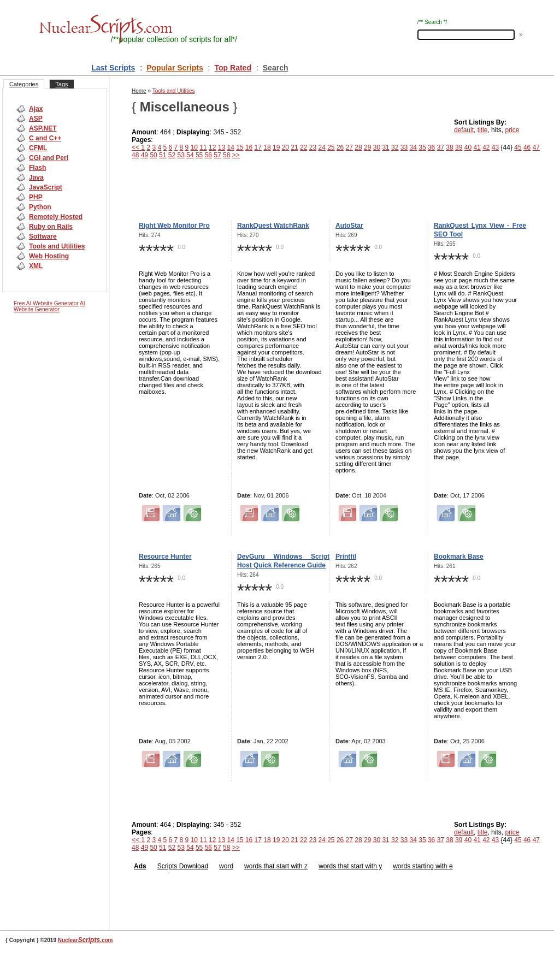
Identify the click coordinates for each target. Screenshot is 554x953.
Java (36, 177)
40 (468, 147)
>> (236, 155)
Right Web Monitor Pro (174, 225)
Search (275, 67)
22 (303, 147)
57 (217, 155)
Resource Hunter (165, 556)
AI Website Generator (49, 306)
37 (440, 147)
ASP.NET (42, 128)
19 (276, 147)
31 (385, 147)
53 (181, 155)
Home (139, 91)
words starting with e (422, 866)
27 (349, 147)
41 (476, 147)
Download (192, 866)
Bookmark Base (459, 556)
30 (376, 147)
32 (394, 147)
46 (527, 147)
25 (330, 147)
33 (404, 147)
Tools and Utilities (57, 246)
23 (312, 147)
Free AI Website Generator (46, 303)
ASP (36, 118)
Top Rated (233, 67)
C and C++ (45, 138)
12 (212, 147)
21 (294, 147)
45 (517, 147)
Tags (61, 84)
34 (413, 147)
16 (248, 147)
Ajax (36, 109)
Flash (37, 167)
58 (226, 155)
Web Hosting (49, 256)
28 (358, 147)
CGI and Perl (48, 158)
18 (266, 147)
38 (449, 147)
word (226, 866)
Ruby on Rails (51, 226)
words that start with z (276, 866)
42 (486, 147)
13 (221, 147)
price (512, 130)
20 (285, 147)
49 (144, 155)
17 (258, 147)
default (464, 130)
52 (171, 155)
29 (367, 147)
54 (189, 155)
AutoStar (349, 225)
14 (230, 147)
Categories (23, 84)
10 (194, 147)
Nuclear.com (85, 940)
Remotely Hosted (55, 217)
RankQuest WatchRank (273, 225)
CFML (38, 148)
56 (208, 155)
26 (340, 147)
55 (199, 155)
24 (321, 147)
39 (458, 147)
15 (239, 147)
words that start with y (350, 866)
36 (431, 147)
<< (136, 147)
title (483, 130)
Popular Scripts (174, 67)
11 (203, 147)
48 (135, 155)
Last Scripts (113, 67)
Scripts (167, 866)
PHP (36, 197)
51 (162, 155)
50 (153, 155)
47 (536, 147)
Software (43, 236)
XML (36, 266)
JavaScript (45, 187)
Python (40, 207)
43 (495, 147)
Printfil (345, 556)
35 (422, 147)
